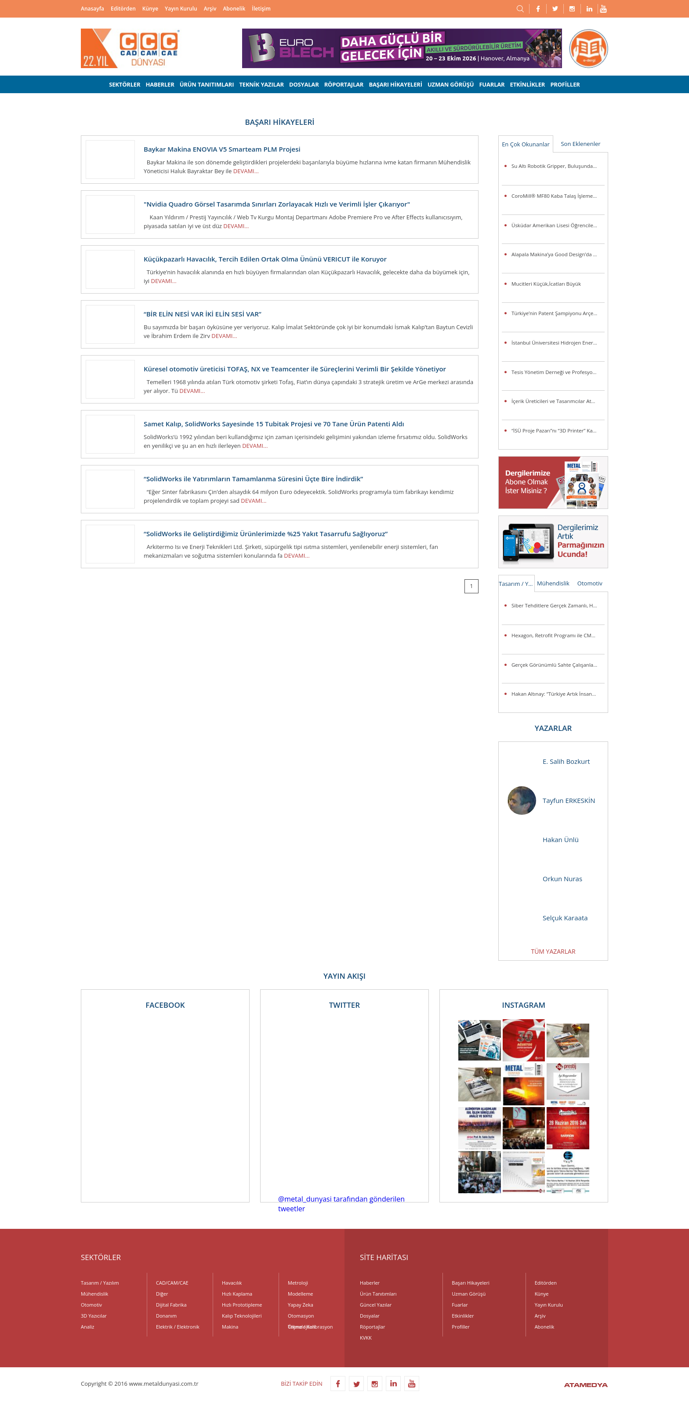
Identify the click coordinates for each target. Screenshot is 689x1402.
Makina (230, 1326)
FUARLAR (491, 84)
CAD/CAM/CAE (172, 1282)
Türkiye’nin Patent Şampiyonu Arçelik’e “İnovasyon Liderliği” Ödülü (558, 313)
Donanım (166, 1315)
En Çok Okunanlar (526, 144)
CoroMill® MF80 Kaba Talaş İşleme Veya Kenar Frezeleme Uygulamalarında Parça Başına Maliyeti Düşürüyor (558, 196)
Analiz (87, 1326)
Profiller (460, 1326)
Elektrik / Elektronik (177, 1326)
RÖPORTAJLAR (344, 84)
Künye (150, 8)
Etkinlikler (463, 1315)
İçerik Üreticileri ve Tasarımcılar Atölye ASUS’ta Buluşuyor (558, 401)
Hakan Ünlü (543, 839)
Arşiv (210, 8)
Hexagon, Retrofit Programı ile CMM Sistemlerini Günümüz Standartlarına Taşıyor (558, 635)
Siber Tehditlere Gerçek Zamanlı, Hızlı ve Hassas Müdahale (558, 605)
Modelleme (300, 1293)
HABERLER (159, 84)
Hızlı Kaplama (237, 1293)
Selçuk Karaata (548, 918)
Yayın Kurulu (181, 8)
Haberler (370, 1282)
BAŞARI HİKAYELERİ (395, 84)
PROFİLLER (565, 84)
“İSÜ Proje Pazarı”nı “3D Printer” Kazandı (558, 430)
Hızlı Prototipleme (242, 1304)
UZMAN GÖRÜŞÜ (451, 84)
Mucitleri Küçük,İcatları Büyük (546, 283)
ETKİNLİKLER (527, 84)
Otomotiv (589, 583)
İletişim (261, 8)
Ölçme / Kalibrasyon (310, 1326)
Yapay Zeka (300, 1304)
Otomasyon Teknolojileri (301, 1316)
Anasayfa (92, 8)
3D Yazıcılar (94, 1315)
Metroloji (298, 1282)
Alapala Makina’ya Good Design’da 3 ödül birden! (558, 254)
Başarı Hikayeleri (470, 1282)
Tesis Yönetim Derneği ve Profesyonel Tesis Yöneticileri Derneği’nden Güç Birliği (558, 372)
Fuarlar (460, 1304)
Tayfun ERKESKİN (551, 800)
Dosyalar (370, 1315)
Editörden (123, 8)
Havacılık (232, 1282)
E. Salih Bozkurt (549, 761)
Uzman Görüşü (469, 1293)
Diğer (162, 1293)
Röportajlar (372, 1326)
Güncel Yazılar (376, 1304)
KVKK (366, 1337)
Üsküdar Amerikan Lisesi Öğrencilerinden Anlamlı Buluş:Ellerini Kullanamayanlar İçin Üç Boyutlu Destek (558, 225)
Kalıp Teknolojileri (242, 1315)
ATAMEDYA (586, 1385)
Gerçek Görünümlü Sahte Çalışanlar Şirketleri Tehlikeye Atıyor (558, 664)
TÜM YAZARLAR (553, 951)
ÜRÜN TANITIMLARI (207, 84)
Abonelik (234, 8)
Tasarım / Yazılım (517, 584)
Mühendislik (553, 583)
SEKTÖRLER (124, 84)
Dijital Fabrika (171, 1304)
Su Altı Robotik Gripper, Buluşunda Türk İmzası (558, 166)
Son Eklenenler (580, 144)
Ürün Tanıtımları (378, 1293)
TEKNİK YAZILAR (261, 84)
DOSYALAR (304, 84)
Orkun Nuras (545, 878)
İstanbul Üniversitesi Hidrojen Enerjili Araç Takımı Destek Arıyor (558, 342)
